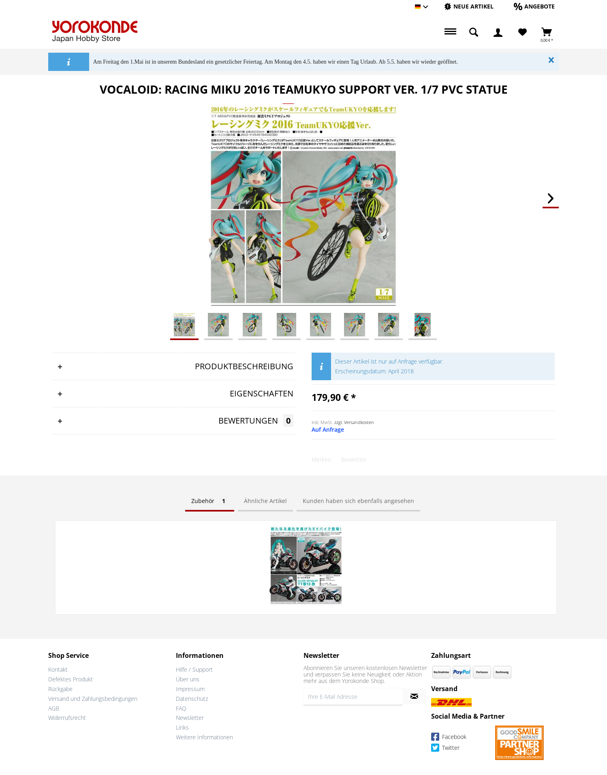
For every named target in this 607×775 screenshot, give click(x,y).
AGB (53, 707)
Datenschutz (192, 697)
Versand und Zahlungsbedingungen (92, 697)
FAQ (181, 707)
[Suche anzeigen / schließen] (474, 32)
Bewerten (353, 459)
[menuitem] (469, 7)
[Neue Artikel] (469, 6)
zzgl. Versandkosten (354, 422)
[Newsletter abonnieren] (414, 695)
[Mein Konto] (498, 32)
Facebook (448, 737)
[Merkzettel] (522, 32)
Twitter (445, 748)
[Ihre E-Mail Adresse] (353, 695)
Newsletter (190, 717)
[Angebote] (534, 6)
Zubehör (209, 501)
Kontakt (58, 668)
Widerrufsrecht (67, 717)
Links (182, 726)
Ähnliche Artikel (265, 501)
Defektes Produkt (70, 678)
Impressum (190, 688)
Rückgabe (60, 688)
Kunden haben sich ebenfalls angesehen (358, 501)
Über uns (187, 678)
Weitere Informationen (204, 736)
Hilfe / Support (194, 668)
